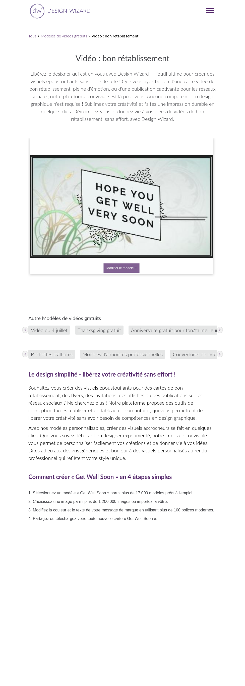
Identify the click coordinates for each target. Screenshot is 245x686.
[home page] (59, 11)
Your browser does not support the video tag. (121, 207)
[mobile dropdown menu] (210, 10)
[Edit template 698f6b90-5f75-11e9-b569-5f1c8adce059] (121, 206)
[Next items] (220, 330)
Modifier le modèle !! (121, 268)
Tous (32, 35)
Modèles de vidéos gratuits (64, 35)
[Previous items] (25, 330)
